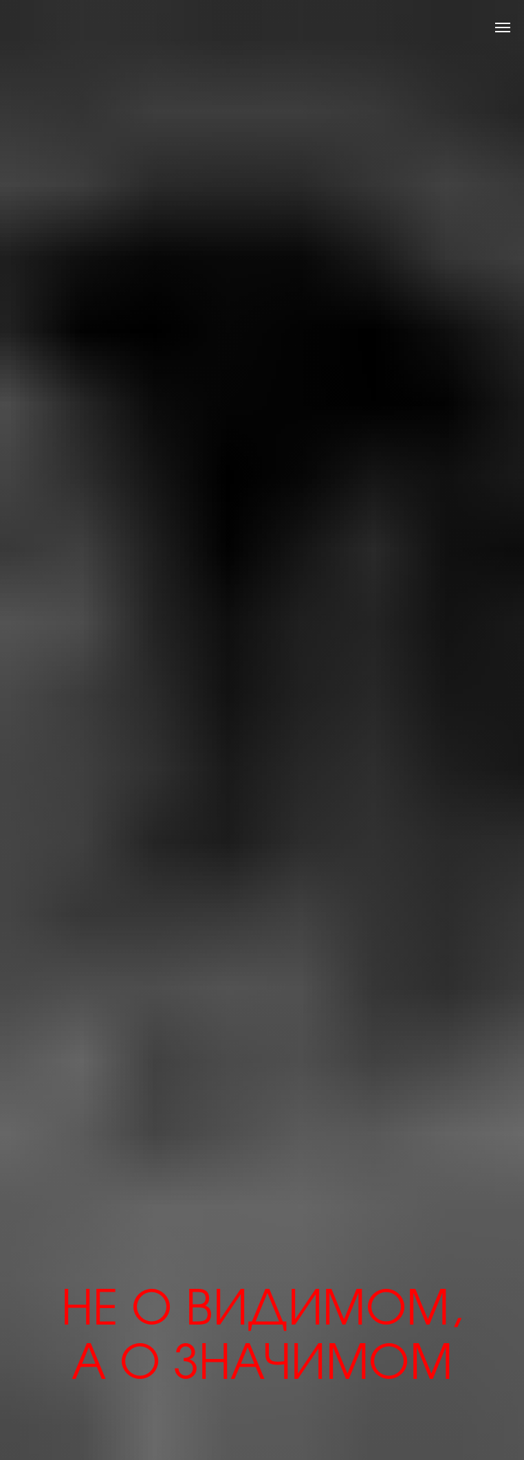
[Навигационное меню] (502, 27)
